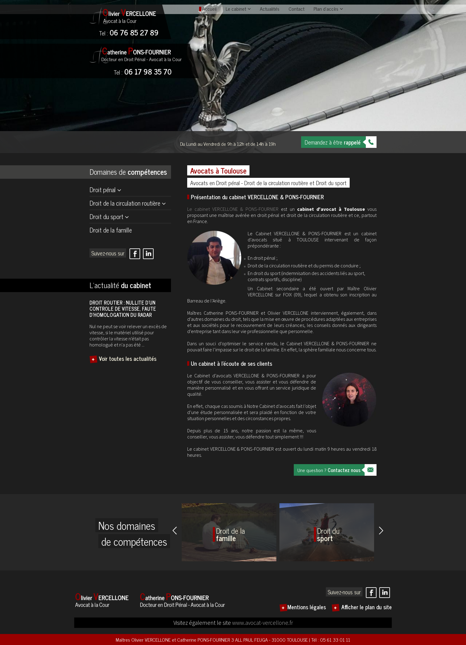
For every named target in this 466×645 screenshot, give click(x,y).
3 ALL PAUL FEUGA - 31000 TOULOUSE (270, 639)
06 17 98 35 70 (143, 72)
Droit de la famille (110, 230)
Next (381, 530)
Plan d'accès (326, 9)
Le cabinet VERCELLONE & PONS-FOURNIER (233, 209)
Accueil (209, 9)
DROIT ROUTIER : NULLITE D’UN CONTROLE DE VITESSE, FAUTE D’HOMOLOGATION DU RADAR (122, 308)
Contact (296, 9)
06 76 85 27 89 (128, 33)
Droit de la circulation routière (124, 203)
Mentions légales (306, 606)
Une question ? (329, 470)
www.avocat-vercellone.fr (262, 622)
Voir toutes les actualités (127, 358)
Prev (175, 530)
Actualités (269, 9)
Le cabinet (236, 9)
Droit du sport (106, 216)
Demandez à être (333, 142)
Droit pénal (102, 190)
